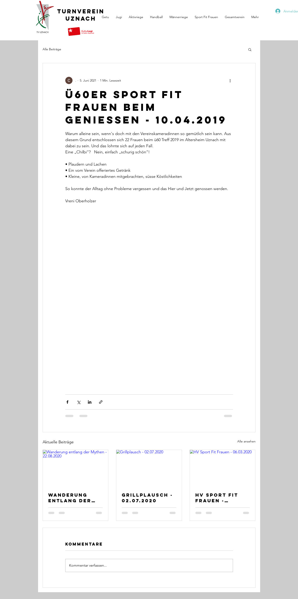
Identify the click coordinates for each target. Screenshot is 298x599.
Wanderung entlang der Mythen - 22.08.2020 (69, 497)
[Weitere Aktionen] (230, 80)
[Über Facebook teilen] (67, 402)
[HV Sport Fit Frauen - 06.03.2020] (222, 468)
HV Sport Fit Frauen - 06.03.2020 (216, 497)
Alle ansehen (246, 441)
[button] (250, 49)
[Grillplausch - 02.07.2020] (149, 468)
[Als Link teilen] (101, 402)
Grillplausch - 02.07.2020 (147, 497)
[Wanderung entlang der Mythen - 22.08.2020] (75, 468)
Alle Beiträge (52, 49)
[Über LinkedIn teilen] (89, 402)
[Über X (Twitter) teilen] (78, 402)
